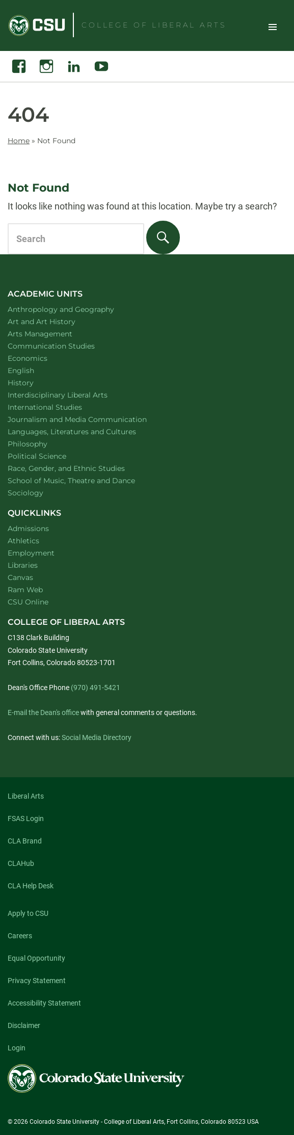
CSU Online (28, 601)
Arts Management (53, 333)
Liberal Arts (26, 796)
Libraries (23, 565)
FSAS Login (26, 818)
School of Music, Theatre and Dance (85, 480)
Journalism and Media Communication (90, 419)
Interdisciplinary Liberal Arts (71, 395)
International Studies (58, 407)
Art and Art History (54, 321)
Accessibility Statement (44, 1003)
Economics (40, 358)
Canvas (20, 577)
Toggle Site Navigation (272, 26)
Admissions (28, 528)
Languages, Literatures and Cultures (85, 431)
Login (16, 1048)
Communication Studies (64, 346)
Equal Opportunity (36, 958)
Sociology (38, 492)
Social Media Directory (96, 737)
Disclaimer (24, 1025)
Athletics (23, 540)
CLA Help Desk (31, 886)
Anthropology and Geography (74, 309)
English (34, 370)
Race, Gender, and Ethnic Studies (79, 468)
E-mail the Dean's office (43, 712)
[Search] (163, 237)
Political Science (50, 456)
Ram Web (25, 589)
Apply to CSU (28, 913)
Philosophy (40, 443)
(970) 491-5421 (95, 687)
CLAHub (21, 863)
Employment (31, 553)
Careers (20, 936)
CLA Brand (25, 841)
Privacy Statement (37, 980)
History (34, 382)
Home (19, 140)
